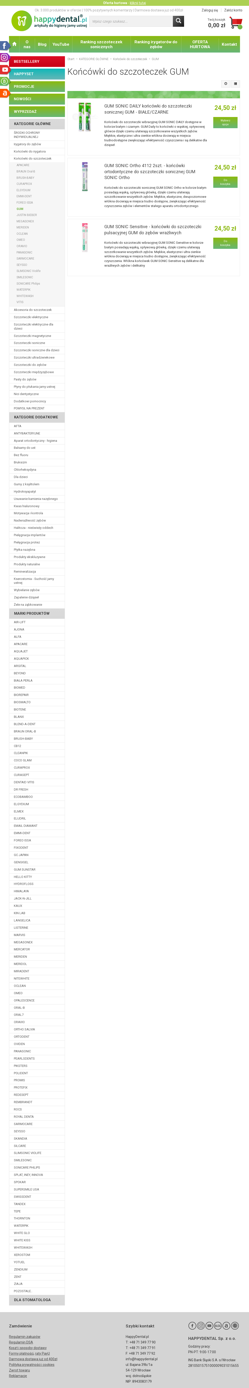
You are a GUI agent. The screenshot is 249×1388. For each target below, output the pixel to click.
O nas (27, 44)
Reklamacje (18, 1376)
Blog (42, 44)
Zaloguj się (210, 10)
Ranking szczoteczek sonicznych (101, 44)
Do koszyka (225, 182)
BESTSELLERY (26, 61)
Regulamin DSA (21, 1342)
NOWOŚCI (22, 99)
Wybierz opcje (225, 122)
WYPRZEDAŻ (25, 111)
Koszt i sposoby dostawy (28, 1348)
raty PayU (42, 1353)
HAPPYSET (24, 74)
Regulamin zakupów (24, 1337)
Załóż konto (233, 10)
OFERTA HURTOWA (200, 44)
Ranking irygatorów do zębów (155, 44)
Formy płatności (21, 1353)
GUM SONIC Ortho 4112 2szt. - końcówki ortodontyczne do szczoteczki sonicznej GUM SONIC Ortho (150, 171)
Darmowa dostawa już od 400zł (33, 1359)
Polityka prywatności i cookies (31, 1365)
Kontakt (229, 44)
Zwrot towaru (19, 1370)
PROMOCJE (24, 86)
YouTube (61, 44)
